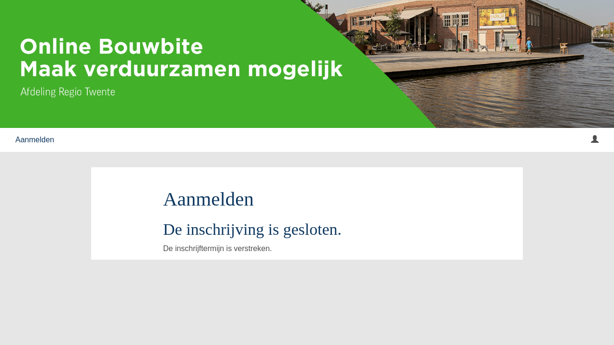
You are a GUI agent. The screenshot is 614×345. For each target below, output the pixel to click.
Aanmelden (34, 140)
